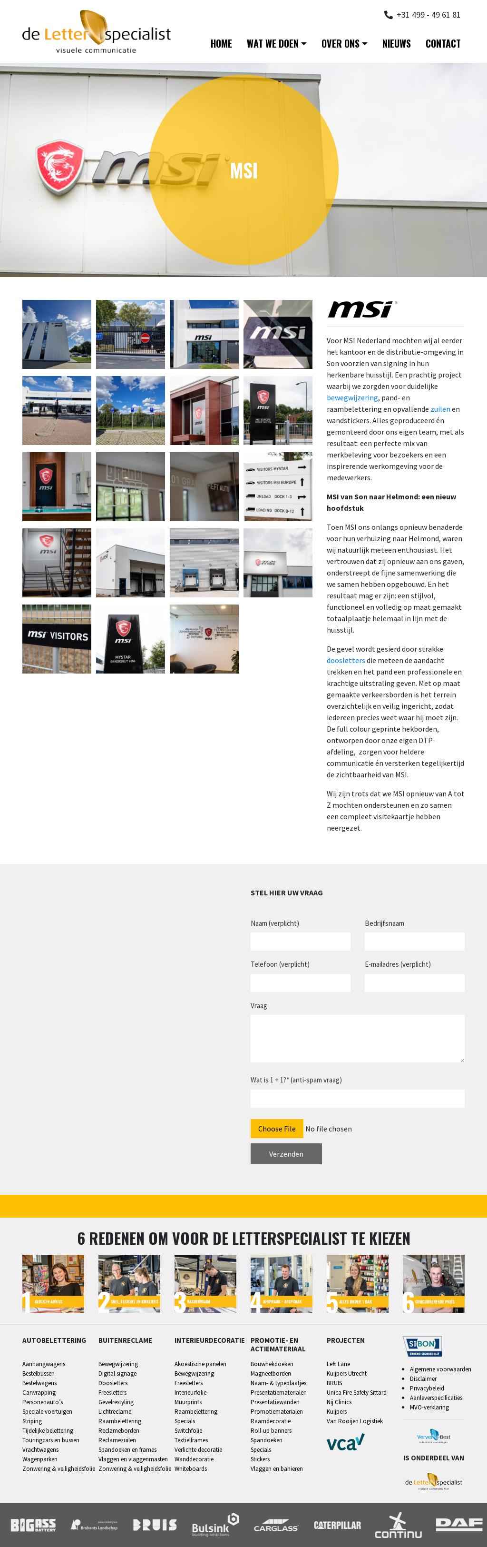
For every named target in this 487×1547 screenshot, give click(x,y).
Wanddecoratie (194, 1459)
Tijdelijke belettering (47, 1431)
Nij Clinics (339, 1402)
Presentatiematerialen (279, 1392)
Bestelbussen (38, 1373)
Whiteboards (191, 1469)
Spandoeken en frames (127, 1450)
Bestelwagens (39, 1383)
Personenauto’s (42, 1402)
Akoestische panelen (200, 1364)
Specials (185, 1421)
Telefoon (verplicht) (280, 964)
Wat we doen (273, 43)
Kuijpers (337, 1412)
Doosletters (112, 1383)
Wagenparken (40, 1459)
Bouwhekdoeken (272, 1364)
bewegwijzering (352, 397)
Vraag (259, 1005)
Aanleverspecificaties (436, 1398)
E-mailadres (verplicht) (398, 964)
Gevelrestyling (116, 1402)
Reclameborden (118, 1431)
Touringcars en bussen (50, 1440)
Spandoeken (266, 1440)
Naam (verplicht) (275, 923)
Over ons (340, 43)
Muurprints (188, 1402)
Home (221, 43)
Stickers (260, 1459)
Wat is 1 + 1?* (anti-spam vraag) (296, 1079)
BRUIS (334, 1383)
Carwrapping (39, 1392)
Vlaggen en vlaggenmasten (133, 1459)
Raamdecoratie (271, 1421)
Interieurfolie (190, 1392)
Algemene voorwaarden (440, 1369)
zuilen (440, 409)
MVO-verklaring (429, 1407)
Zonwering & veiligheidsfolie (58, 1469)
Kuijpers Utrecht (347, 1373)
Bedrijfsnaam (384, 923)
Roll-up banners (271, 1431)
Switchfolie (188, 1431)
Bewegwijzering (118, 1364)
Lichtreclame (114, 1412)
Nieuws (396, 43)
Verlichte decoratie (198, 1450)
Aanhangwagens (43, 1364)
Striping (32, 1421)
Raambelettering (119, 1421)
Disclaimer (423, 1379)
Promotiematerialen (277, 1412)
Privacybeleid (427, 1388)
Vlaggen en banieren (277, 1469)
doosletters (346, 660)
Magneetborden (271, 1373)
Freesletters (112, 1392)
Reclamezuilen (117, 1440)
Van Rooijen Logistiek (355, 1421)
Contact (443, 43)
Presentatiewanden (275, 1402)
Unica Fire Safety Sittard (357, 1392)
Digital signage (117, 1373)
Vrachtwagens (40, 1450)
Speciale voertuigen (47, 1412)
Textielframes (191, 1440)
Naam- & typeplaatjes (278, 1383)
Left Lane (338, 1364)
